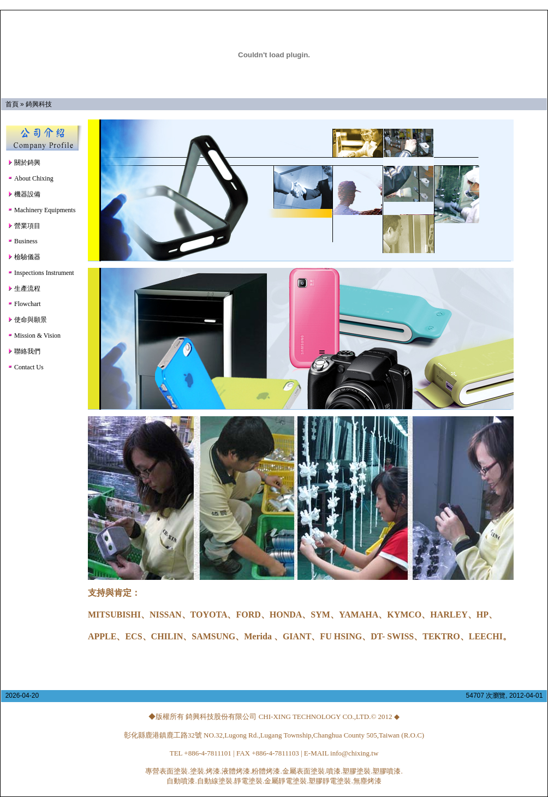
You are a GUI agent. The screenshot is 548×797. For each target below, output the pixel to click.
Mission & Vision (34, 335)
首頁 (12, 104)
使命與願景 (27, 319)
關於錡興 (24, 162)
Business (23, 241)
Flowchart (24, 304)
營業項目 (24, 226)
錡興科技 (39, 104)
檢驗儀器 (24, 257)
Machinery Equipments (41, 210)
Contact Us (26, 367)
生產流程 (24, 288)
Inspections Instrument (41, 273)
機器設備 (24, 194)
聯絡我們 (24, 351)
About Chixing (30, 178)
